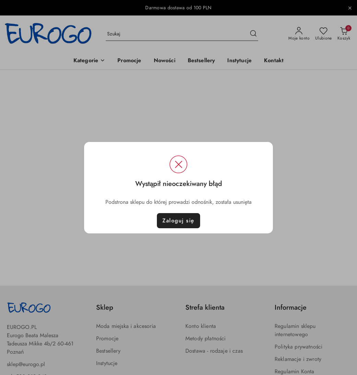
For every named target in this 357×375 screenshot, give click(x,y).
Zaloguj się (178, 220)
